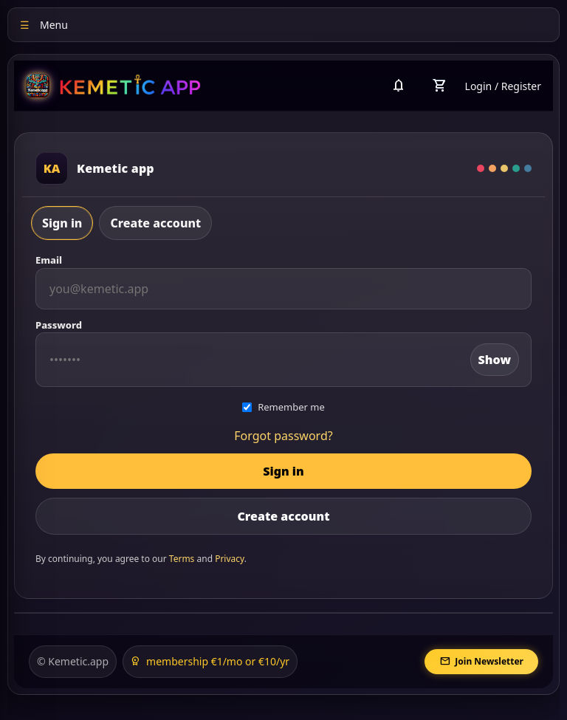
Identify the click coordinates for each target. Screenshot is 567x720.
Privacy (229, 558)
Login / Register (503, 86)
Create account (155, 223)
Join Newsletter (481, 661)
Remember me (283, 407)
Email (48, 260)
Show (494, 360)
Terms (182, 558)
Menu (44, 24)
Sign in (62, 223)
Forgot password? (283, 436)
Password (58, 325)
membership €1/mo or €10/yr (210, 661)
